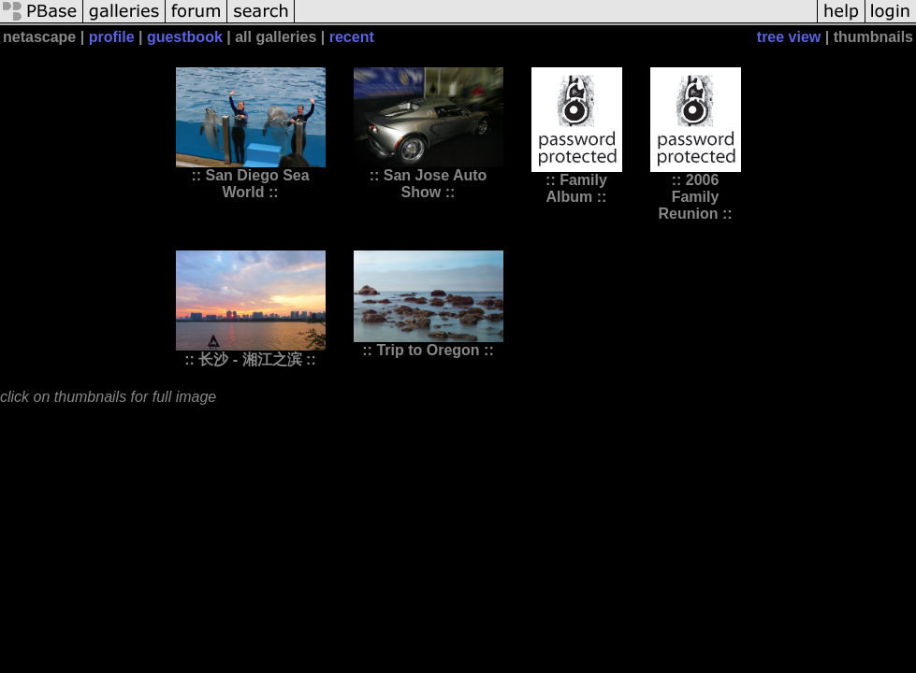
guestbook (185, 37)
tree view (789, 37)
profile (112, 37)
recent (351, 37)
